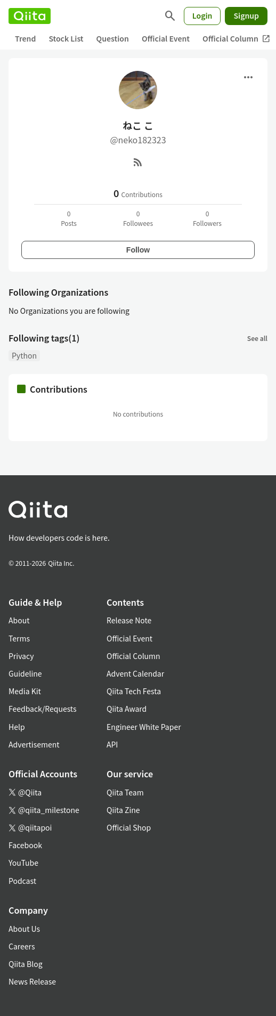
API (112, 744)
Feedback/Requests (43, 708)
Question (112, 38)
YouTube (23, 862)
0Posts (69, 218)
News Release (32, 981)
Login (202, 15)
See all (257, 338)
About (19, 620)
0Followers (207, 218)
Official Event (166, 38)
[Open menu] (248, 77)
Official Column (133, 656)
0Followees (138, 218)
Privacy (21, 656)
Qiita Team (125, 792)
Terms (19, 638)
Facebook (25, 845)
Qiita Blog (26, 963)
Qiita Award (127, 708)
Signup (246, 15)
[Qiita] (30, 16)
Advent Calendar (135, 673)
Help (17, 726)
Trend (25, 38)
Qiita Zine (123, 809)
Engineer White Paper (144, 726)
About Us (24, 928)
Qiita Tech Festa (134, 691)
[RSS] (138, 162)
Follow (138, 250)
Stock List (65, 38)
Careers (22, 946)
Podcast (22, 880)
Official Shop (129, 827)
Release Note (129, 620)
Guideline (25, 673)
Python (24, 355)
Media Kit (25, 691)
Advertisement (34, 744)
